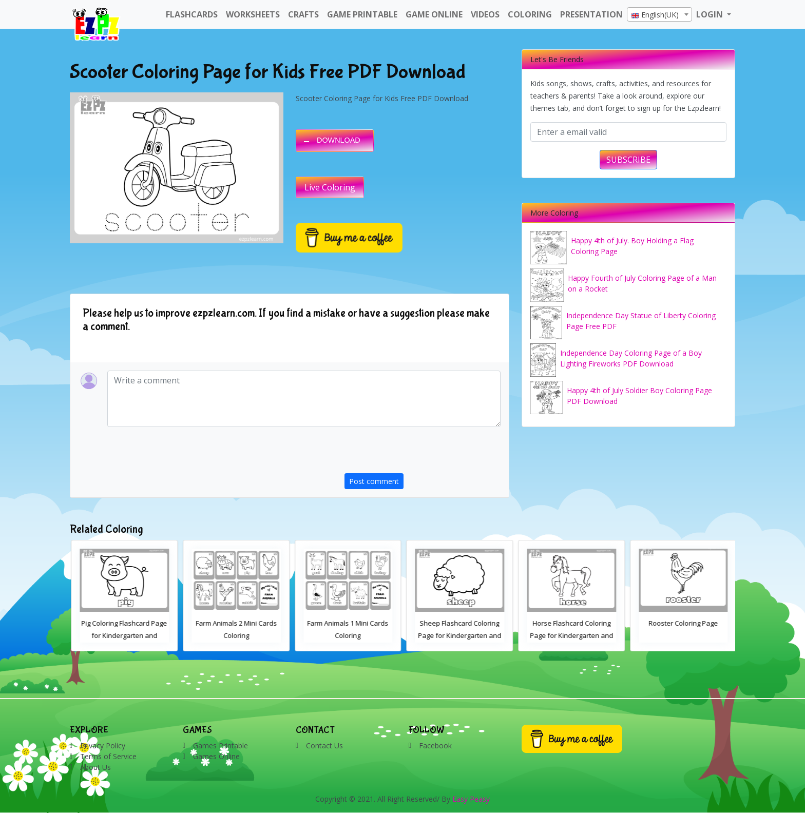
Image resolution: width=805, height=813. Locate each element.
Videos (485, 14)
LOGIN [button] (710, 14)
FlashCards (192, 14)
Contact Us (324, 745)
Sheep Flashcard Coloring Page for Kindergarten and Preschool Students (570, 635)
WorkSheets (253, 14)
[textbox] (659, 15)
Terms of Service (108, 756)
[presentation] (422, 453)
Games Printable (220, 745)
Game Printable (362, 14)
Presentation (591, 14)
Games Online (216, 756)
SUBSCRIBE (628, 159)
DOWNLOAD (338, 140)
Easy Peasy (471, 799)
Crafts (303, 14)
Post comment (374, 481)
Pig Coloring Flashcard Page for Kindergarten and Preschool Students (235, 635)
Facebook (435, 745)
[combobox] (659, 14)
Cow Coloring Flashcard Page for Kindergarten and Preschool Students (123, 635)
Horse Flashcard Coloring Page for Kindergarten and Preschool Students (682, 635)
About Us (95, 767)
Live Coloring (329, 187)
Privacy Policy (102, 745)
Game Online (434, 14)
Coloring (530, 14)
